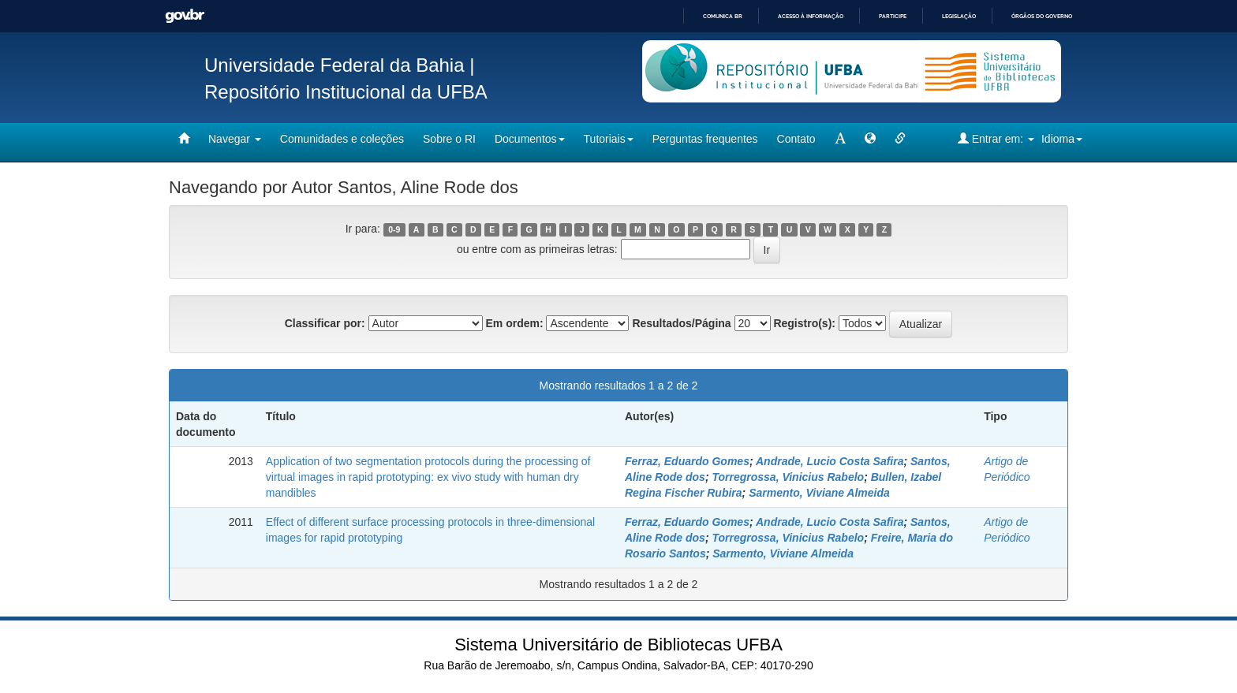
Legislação (959, 16)
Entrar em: (996, 138)
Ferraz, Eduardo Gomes (687, 461)
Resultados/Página (681, 323)
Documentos (530, 138)
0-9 (394, 229)
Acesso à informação (810, 16)
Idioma (1061, 138)
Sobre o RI (449, 138)
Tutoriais (608, 138)
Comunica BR (722, 16)
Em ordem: (514, 323)
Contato (796, 138)
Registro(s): (804, 323)
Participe (892, 16)
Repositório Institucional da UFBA (346, 91)
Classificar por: (325, 323)
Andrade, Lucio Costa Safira (829, 461)
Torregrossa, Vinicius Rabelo (788, 477)
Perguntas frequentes (705, 138)
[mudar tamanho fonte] (840, 139)
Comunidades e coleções (342, 138)
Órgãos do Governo (1041, 16)
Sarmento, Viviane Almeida (819, 492)
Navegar (234, 138)
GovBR (184, 16)
